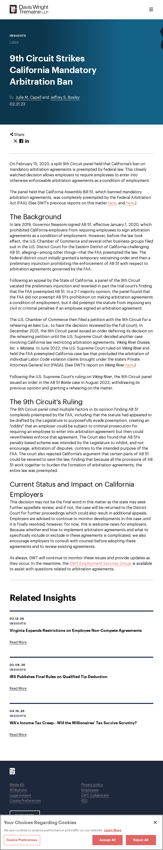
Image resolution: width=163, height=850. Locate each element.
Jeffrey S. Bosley (65, 97)
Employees (90, 790)
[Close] (155, 822)
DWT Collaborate (95, 795)
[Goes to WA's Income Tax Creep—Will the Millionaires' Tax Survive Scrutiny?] (18, 735)
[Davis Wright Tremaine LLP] (29, 9)
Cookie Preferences (25, 801)
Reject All (140, 840)
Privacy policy (92, 785)
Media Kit (17, 785)
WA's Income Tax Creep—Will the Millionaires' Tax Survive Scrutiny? (73, 722)
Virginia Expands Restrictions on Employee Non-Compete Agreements (76, 630)
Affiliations (18, 790)
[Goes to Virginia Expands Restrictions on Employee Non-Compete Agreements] (18, 642)
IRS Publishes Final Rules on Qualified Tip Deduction (58, 676)
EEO (85, 801)
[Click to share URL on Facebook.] (21, 141)
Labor (14, 42)
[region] (81, 832)
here (112, 203)
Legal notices (20, 795)
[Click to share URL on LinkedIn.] (27, 141)
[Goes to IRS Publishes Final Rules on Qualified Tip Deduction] (18, 688)
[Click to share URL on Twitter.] (15, 141)
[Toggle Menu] (151, 9)
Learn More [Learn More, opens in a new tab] (112, 830)
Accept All (107, 840)
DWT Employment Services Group (101, 564)
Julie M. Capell (28, 97)
